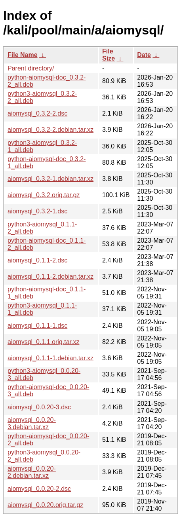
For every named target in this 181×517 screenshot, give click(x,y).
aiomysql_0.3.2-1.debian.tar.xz (50, 178)
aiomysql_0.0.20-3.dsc (39, 407)
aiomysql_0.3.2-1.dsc (37, 211)
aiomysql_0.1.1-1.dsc (37, 325)
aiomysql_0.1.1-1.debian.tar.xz (50, 358)
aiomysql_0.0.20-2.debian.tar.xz (32, 472)
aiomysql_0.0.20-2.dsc (39, 488)
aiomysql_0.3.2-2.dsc (37, 113)
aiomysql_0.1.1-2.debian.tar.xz (50, 276)
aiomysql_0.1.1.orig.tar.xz (43, 341)
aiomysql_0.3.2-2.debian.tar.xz (50, 129)
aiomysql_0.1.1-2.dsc (37, 260)
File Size (108, 55)
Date (144, 54)
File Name (23, 54)
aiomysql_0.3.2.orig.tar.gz (44, 195)
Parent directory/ (31, 68)
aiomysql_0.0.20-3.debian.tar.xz (32, 423)
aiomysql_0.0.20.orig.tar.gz (45, 505)
